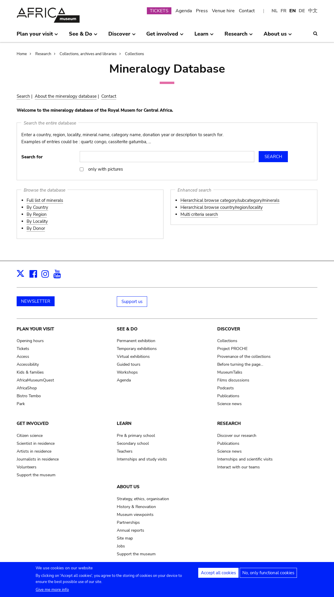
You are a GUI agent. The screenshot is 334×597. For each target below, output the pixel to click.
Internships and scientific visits (245, 459)
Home (22, 54)
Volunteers (26, 467)
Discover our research (236, 435)
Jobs (121, 546)
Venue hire (223, 11)
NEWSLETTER (35, 301)
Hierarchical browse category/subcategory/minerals (229, 200)
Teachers (125, 451)
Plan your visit (35, 329)
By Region (37, 214)
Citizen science (30, 435)
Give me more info (52, 590)
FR (283, 11)
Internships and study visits (142, 459)
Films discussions (233, 380)
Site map (125, 538)
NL (275, 11)
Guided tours (128, 364)
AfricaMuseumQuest (35, 380)
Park (21, 404)
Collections (134, 54)
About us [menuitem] (278, 36)
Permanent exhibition (136, 341)
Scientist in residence (36, 443)
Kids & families (30, 372)
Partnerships (128, 522)
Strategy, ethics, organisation (143, 499)
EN (292, 11)
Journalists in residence (38, 459)
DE (302, 11)
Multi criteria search (199, 214)
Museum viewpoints (135, 514)
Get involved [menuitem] (164, 36)
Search (23, 96)
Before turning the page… (240, 364)
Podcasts (225, 388)
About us (128, 487)
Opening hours (30, 341)
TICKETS (159, 11)
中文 (312, 11)
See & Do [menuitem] (83, 36)
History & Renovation (136, 507)
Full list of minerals (45, 200)
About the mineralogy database (66, 96)
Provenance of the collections (244, 356)
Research (43, 54)
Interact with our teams (238, 467)
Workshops (127, 372)
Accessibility (28, 364)
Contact (247, 11)
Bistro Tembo (29, 396)
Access (23, 356)
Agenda (183, 11)
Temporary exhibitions (137, 348)
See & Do (127, 329)
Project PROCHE (232, 348)
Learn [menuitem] (204, 36)
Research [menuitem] (239, 36)
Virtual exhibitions (133, 356)
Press (202, 11)
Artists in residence (34, 451)
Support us (131, 301)
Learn (124, 423)
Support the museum (36, 475)
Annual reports (130, 530)
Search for (32, 157)
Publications (228, 396)
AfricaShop (27, 388)
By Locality (37, 221)
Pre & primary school (136, 435)
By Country (37, 207)
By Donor (36, 228)
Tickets (23, 348)
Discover (228, 329)
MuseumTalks (229, 372)
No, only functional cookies (268, 573)
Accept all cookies (218, 573)
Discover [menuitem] (121, 36)
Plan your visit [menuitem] (37, 36)
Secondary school (133, 443)
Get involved (33, 423)
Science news (229, 404)
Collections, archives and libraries (88, 54)
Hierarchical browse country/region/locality (221, 207)
